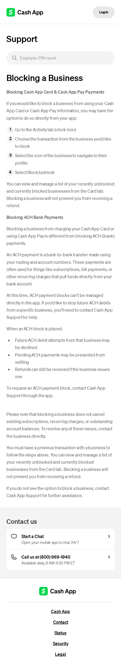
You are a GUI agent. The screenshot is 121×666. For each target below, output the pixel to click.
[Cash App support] (27, 12)
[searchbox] (60, 58)
